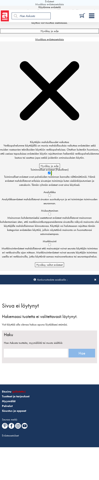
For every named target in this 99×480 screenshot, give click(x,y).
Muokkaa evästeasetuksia (49, 39)
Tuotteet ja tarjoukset (15, 396)
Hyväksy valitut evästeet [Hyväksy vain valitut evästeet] (49, 265)
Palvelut (7, 406)
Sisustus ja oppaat (14, 411)
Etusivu (14, 391)
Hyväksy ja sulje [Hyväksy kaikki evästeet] (50, 31)
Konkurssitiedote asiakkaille (51, 279)
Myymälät (8, 401)
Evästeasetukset (10, 435)
